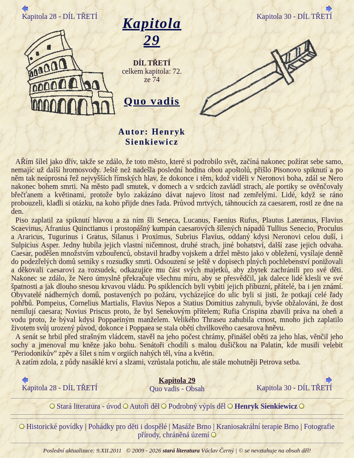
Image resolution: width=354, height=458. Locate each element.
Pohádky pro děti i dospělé (127, 426)
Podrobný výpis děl (196, 406)
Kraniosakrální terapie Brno (257, 426)
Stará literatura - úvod (89, 406)
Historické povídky (54, 426)
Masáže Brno (191, 426)
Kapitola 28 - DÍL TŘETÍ (60, 16)
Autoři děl (144, 406)
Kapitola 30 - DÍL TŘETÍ (294, 16)
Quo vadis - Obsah (177, 389)
